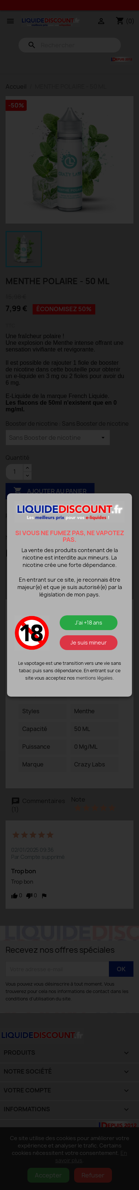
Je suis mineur (88, 642)
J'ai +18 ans (88, 622)
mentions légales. (95, 678)
